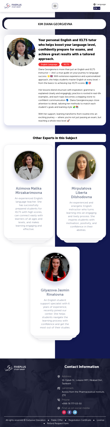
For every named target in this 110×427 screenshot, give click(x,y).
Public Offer (57, 420)
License (100, 420)
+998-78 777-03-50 (72, 403)
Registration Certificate (79, 420)
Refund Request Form (58, 423)
